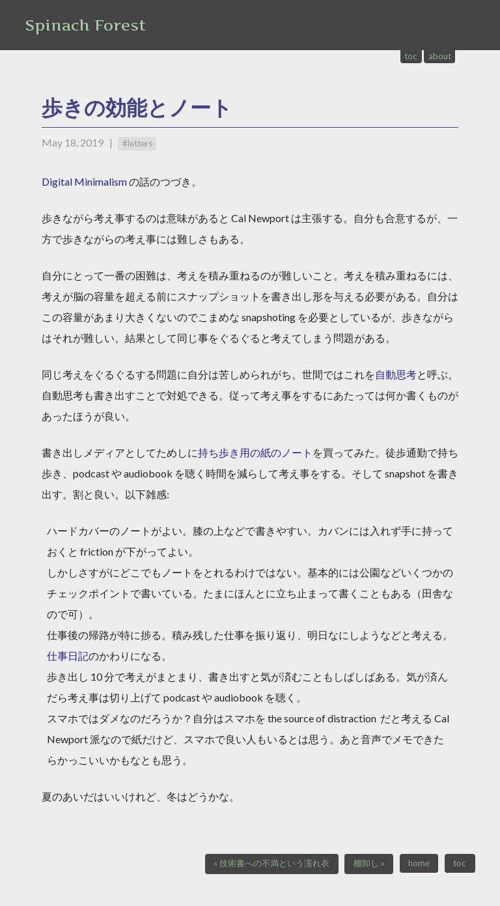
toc (410, 56)
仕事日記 (68, 655)
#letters (137, 143)
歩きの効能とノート (137, 107)
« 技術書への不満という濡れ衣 (271, 863)
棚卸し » (369, 863)
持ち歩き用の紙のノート (255, 452)
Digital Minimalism (84, 181)
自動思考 (396, 374)
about (439, 56)
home (419, 863)
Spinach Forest (85, 25)
